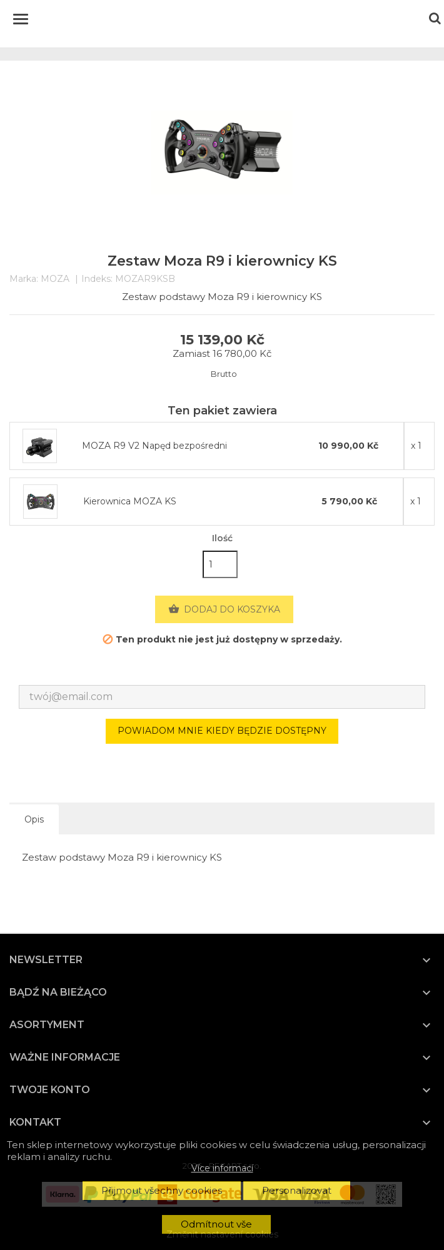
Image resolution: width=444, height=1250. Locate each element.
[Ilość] (220, 564)
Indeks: (97, 279)
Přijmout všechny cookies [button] (161, 1190)
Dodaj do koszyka (224, 609)
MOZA (55, 278)
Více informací (222, 1168)
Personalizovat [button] (296, 1190)
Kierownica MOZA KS (129, 501)
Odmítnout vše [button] (216, 1224)
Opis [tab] (34, 819)
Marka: (23, 279)
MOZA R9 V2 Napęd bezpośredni (154, 446)
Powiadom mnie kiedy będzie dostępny (222, 730)
